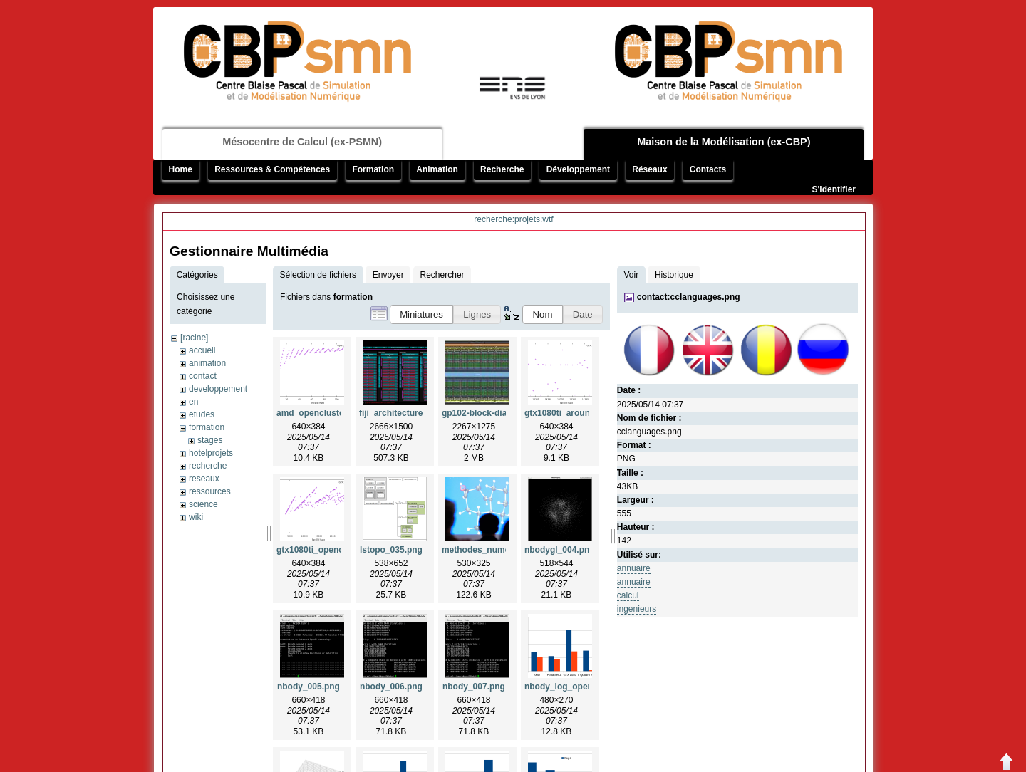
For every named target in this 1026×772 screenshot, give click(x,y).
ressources (210, 491)
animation (207, 363)
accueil (202, 350)
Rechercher (442, 275)
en (193, 402)
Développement (578, 169)
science (203, 504)
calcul (628, 595)
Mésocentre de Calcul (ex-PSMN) (302, 141)
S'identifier (834, 189)
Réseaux (649, 169)
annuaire (634, 568)
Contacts (708, 169)
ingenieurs (636, 609)
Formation (373, 169)
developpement (218, 389)
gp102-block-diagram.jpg (492, 413)
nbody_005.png (308, 687)
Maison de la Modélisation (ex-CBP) (723, 141)
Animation (437, 169)
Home (180, 169)
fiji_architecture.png (400, 413)
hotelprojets (211, 453)
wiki (196, 517)
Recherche (502, 169)
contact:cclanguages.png (688, 297)
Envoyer (388, 275)
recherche (208, 466)
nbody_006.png (391, 687)
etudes (201, 414)
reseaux (204, 479)
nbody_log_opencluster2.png (583, 687)
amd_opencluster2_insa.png (334, 413)
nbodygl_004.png (559, 550)
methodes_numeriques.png (498, 550)
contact (203, 376)
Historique (674, 275)
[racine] (194, 338)
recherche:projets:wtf (513, 219)
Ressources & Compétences (272, 169)
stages (209, 440)
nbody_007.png (473, 687)
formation (206, 427)
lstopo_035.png (391, 550)
